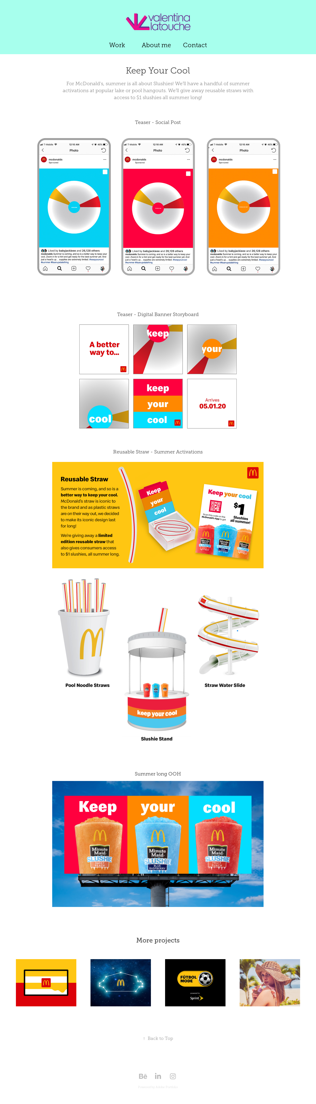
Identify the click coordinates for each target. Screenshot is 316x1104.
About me (156, 45)
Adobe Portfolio (167, 1087)
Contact (195, 45)
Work (117, 45)
